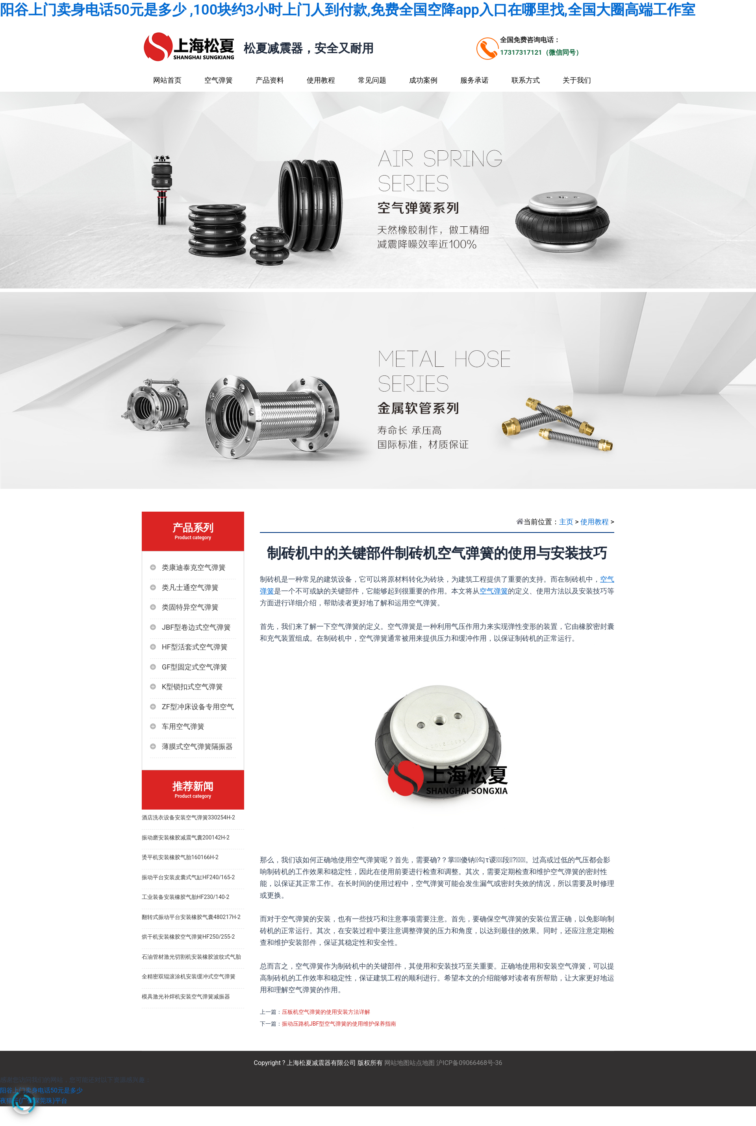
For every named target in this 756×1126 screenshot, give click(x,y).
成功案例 (423, 80)
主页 (566, 522)
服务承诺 (474, 80)
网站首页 (167, 80)
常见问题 (372, 80)
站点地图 (422, 1063)
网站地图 (397, 1063)
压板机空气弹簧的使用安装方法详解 (326, 1012)
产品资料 (270, 80)
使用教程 (321, 80)
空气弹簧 (218, 80)
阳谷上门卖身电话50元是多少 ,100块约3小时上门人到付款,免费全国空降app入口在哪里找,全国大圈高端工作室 (347, 10)
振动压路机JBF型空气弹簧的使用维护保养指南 (339, 1024)
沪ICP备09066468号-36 (469, 1063)
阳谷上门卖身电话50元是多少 (41, 1090)
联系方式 (525, 80)
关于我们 (577, 80)
